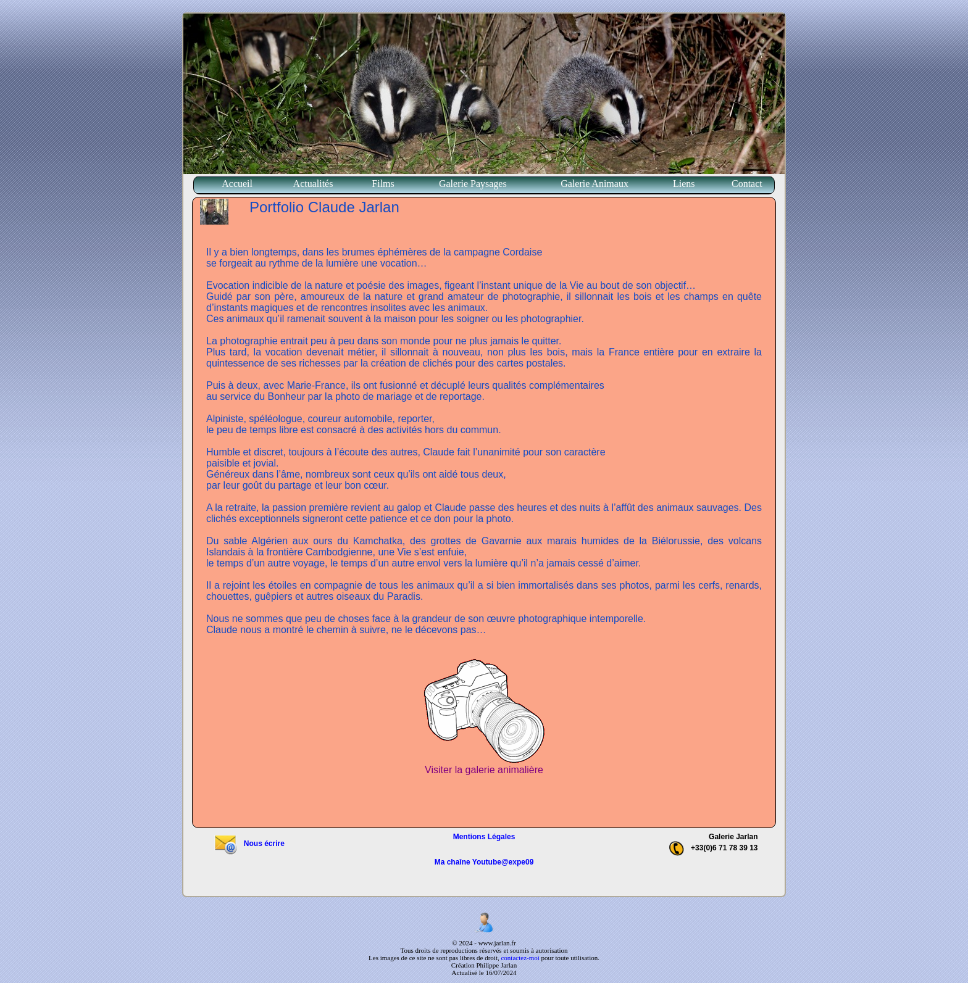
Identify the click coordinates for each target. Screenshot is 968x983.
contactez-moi (520, 957)
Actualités (313, 183)
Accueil (237, 183)
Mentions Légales (484, 836)
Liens (684, 183)
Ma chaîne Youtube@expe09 (484, 862)
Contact (747, 183)
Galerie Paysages (473, 183)
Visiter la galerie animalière (484, 765)
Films (383, 183)
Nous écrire (249, 843)
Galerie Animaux (594, 183)
